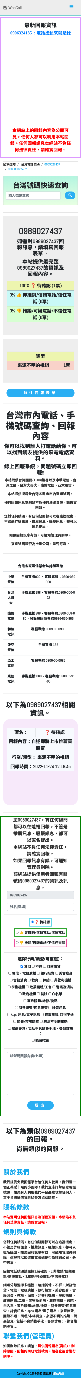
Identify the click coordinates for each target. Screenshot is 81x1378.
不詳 (37, 966)
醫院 (42, 994)
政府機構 (27, 994)
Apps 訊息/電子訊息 (23, 1014)
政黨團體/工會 (39, 987)
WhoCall (12, 8)
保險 (44, 980)
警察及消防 (62, 987)
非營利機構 (61, 980)
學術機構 (16, 987)
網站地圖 (59, 1373)
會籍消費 (18, 980)
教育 (33, 980)
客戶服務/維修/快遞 (40, 1001)
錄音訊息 (57, 1008)
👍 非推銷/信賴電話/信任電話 (40, 932)
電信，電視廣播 (22, 973)
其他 (26, 966)
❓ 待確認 (40, 922)
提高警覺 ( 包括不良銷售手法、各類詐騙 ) (40, 1031)
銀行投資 (45, 973)
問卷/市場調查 (26, 1021)
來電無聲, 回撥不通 (57, 1014)
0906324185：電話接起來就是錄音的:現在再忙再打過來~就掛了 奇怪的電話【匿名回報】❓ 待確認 (40, 33)
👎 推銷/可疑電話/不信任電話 (40, 943)
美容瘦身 (64, 973)
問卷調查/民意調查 (31, 1008)
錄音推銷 (40, 1040)
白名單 (55, 994)
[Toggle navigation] (71, 7)
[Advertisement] (40, 80)
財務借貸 (52, 966)
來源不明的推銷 (54, 1021)
